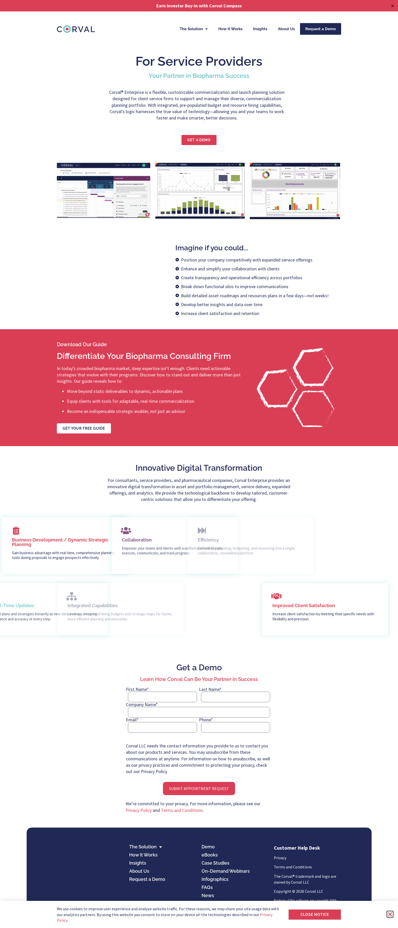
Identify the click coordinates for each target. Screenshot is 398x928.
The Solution (194, 29)
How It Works (230, 29)
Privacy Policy (139, 810)
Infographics (215, 879)
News (208, 895)
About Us (286, 29)
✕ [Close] (392, 5)
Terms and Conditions (182, 810)
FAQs (207, 887)
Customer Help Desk (297, 848)
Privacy (280, 857)
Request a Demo (320, 29)
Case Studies (215, 863)
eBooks (210, 854)
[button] (390, 914)
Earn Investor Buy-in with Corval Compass (199, 6)
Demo (208, 846)
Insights (260, 29)
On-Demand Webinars (226, 871)
